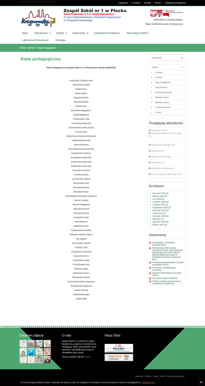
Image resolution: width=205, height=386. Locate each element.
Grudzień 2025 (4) (160, 202)
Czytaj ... (88, 357)
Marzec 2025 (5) (159, 225)
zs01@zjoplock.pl (176, 24)
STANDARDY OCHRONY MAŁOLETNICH (163, 243)
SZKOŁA (155, 67)
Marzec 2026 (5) (159, 196)
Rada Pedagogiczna (163, 82)
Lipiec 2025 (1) (159, 213)
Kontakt (147, 3)
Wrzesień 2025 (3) (160, 210)
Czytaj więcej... (149, 382)
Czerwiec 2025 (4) (160, 216)
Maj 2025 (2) (158, 219)
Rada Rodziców (161, 87)
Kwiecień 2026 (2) (160, 193)
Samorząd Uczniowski (163, 92)
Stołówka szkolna (162, 97)
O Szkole (136, 3)
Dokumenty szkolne (162, 107)
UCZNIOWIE (157, 58)
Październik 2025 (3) (161, 207)
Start (24, 48)
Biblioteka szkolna (162, 102)
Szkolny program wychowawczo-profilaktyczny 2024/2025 (166, 282)
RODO (158, 3)
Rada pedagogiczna (41, 58)
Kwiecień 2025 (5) (160, 222)
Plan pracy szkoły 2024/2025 (165, 278)
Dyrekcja (158, 77)
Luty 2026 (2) (158, 199)
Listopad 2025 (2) (160, 205)
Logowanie (123, 3)
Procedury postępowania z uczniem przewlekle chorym (168, 263)
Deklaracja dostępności (175, 3)
